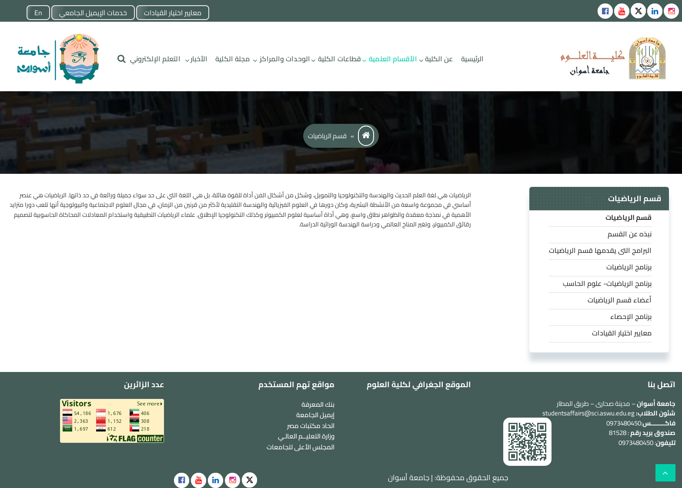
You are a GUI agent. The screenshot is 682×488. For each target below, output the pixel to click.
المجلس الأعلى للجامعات (300, 447)
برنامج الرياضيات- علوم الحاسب (607, 283)
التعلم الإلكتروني (155, 58)
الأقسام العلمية (393, 58)
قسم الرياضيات (628, 217)
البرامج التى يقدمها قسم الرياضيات (600, 250)
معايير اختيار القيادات (172, 12)
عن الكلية (439, 58)
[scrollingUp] (665, 472)
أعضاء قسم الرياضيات (620, 299)
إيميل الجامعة (315, 414)
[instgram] (671, 11)
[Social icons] (605, 11)
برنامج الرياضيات (629, 266)
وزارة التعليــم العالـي (306, 436)
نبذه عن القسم (630, 233)
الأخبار (199, 58)
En (38, 12)
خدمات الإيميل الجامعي (93, 12)
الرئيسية (472, 58)
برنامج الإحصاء (631, 316)
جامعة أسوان (408, 478)
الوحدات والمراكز (285, 58)
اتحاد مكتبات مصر (310, 425)
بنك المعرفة (317, 404)
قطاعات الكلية (339, 58)
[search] (121, 59)
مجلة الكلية (232, 58)
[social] (181, 480)
